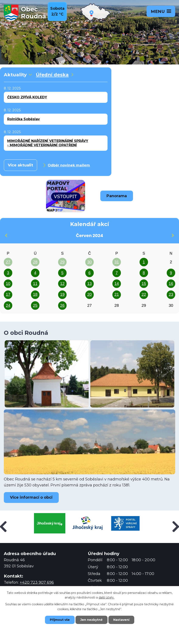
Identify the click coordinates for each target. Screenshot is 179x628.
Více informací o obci (31, 497)
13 (89, 283)
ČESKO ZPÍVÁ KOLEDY (27, 97)
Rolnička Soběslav (23, 119)
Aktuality (17, 74)
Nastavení (121, 620)
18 (35, 294)
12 (62, 283)
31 (116, 262)
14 (116, 283)
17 (8, 294)
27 (8, 262)
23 (171, 294)
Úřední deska (54, 74)
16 (171, 283)
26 (62, 305)
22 (143, 294)
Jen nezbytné (91, 620)
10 (8, 283)
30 (89, 262)
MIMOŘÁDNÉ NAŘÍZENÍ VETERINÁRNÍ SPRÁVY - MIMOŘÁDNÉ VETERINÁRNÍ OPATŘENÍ (47, 143)
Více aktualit (20, 165)
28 (35, 262)
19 (62, 294)
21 (116, 294)
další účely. (106, 598)
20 (89, 294)
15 (143, 283)
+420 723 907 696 (37, 582)
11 (35, 283)
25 (35, 305)
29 (62, 262)
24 (8, 305)
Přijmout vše (60, 620)
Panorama (116, 196)
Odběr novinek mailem (66, 165)
